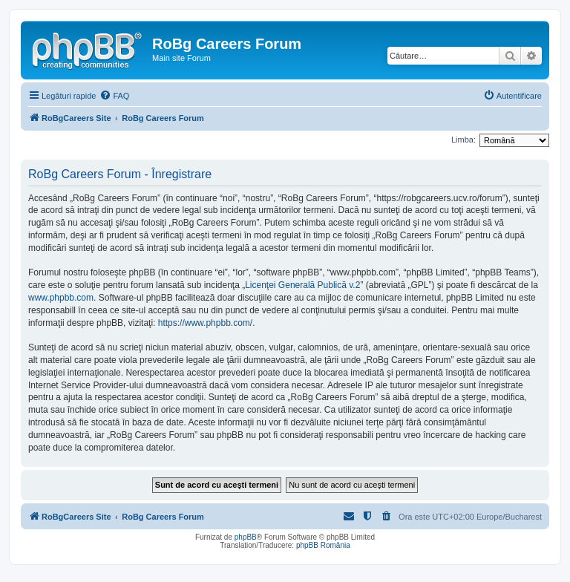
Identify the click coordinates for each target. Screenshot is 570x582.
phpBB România (323, 545)
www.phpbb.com (61, 297)
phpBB (246, 537)
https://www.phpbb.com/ (205, 323)
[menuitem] (114, 96)
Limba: (463, 139)
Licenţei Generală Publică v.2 (302, 285)
